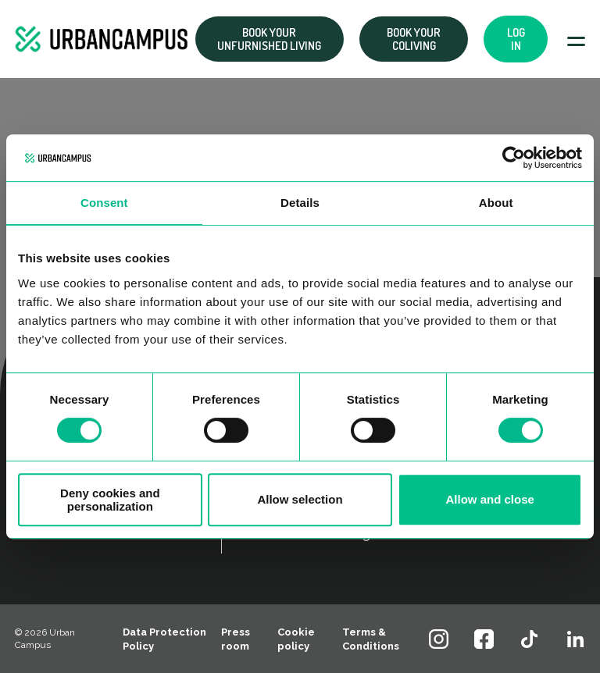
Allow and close (489, 499)
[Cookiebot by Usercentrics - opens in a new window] (513, 157)
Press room (235, 639)
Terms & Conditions (370, 639)
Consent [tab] (104, 202)
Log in (516, 39)
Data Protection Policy (164, 639)
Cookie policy (296, 639)
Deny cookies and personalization (110, 499)
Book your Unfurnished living (269, 39)
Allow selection (299, 499)
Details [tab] (300, 202)
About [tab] (496, 202)
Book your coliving (414, 39)
